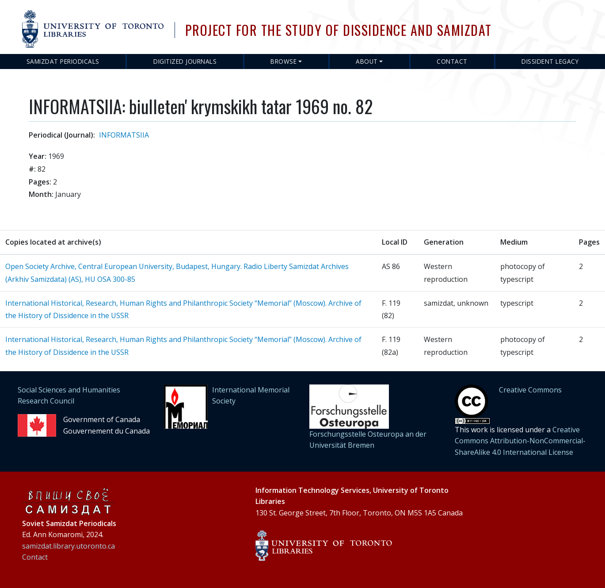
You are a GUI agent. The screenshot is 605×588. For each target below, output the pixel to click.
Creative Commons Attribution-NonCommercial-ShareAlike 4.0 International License (520, 441)
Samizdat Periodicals (63, 61)
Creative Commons (530, 390)
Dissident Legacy (549, 61)
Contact (452, 61)
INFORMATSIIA (124, 135)
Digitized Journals (185, 61)
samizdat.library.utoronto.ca (68, 546)
